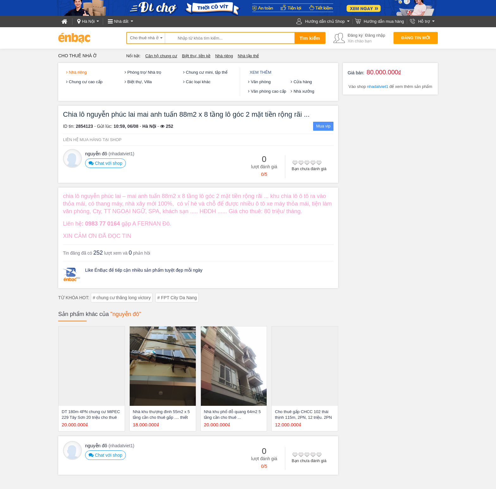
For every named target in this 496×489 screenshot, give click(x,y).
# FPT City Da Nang (177, 297)
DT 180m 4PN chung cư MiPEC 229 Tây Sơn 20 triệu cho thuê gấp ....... (91, 414)
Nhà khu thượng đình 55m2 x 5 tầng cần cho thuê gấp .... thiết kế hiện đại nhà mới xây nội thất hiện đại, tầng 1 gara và (162, 414)
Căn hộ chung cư (161, 55)
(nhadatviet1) (121, 153)
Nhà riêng (224, 55)
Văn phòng (259, 81)
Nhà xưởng (302, 91)
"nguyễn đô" (125, 314)
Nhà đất (121, 21)
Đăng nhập (375, 35)
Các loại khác (196, 81)
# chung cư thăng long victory (122, 297)
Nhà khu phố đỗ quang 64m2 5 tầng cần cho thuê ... (232, 414)
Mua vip (323, 126)
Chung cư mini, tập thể (205, 72)
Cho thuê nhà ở (144, 37)
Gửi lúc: (104, 126)
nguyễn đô (109, 153)
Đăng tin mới (415, 37)
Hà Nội (88, 21)
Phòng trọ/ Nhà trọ (143, 72)
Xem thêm (260, 72)
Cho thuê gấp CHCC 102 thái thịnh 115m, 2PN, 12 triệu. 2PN (303, 414)
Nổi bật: (133, 55)
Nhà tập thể (248, 55)
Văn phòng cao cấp (267, 91)
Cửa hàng (301, 81)
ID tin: (69, 126)
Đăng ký (355, 35)
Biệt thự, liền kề (196, 55)
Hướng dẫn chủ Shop (324, 21)
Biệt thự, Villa (138, 81)
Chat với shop (105, 163)
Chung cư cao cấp (84, 81)
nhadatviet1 (377, 86)
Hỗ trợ (424, 21)
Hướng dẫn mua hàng (384, 21)
